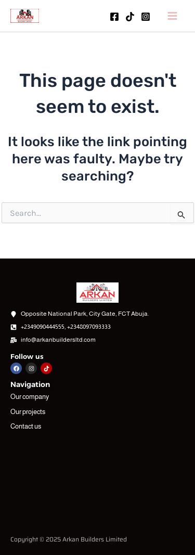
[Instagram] (145, 16)
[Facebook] (114, 16)
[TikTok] (130, 16)
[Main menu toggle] (173, 16)
